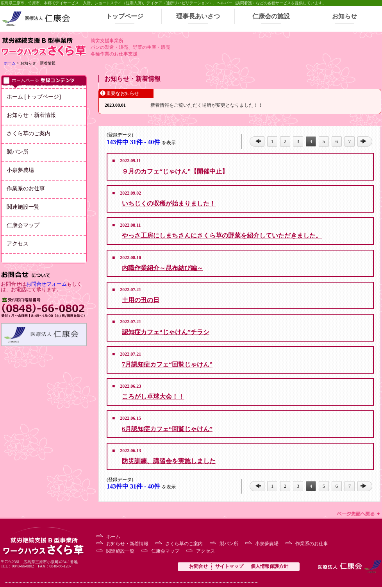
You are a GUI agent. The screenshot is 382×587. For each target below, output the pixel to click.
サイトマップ (229, 566)
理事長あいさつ (198, 16)
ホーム (10, 63)
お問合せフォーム (46, 284)
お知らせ (344, 16)
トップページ (124, 16)
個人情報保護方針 (269, 566)
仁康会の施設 (271, 16)
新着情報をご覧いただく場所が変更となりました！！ (206, 105)
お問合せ (198, 566)
